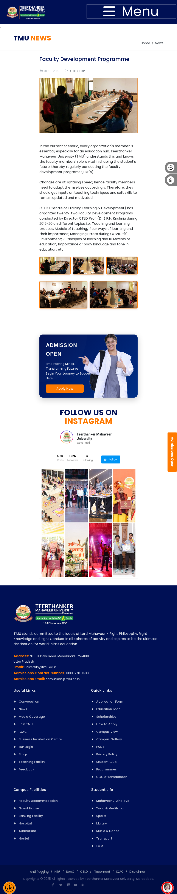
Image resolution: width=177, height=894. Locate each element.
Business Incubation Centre (40, 739)
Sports (101, 816)
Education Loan (108, 709)
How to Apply (106, 724)
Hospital (25, 823)
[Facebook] (52, 885)
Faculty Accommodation (38, 801)
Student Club (106, 762)
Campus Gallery (109, 739)
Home (145, 43)
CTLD (84, 871)
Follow (110, 459)
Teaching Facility (32, 762)
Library (101, 823)
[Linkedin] (68, 885)
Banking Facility (31, 816)
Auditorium (27, 831)
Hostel (24, 838)
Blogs (23, 754)
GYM (99, 846)
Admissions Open (172, 452)
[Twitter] (60, 885)
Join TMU (26, 724)
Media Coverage (32, 716)
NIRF (57, 871)
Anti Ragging (39, 871)
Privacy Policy (106, 754)
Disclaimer (137, 871)
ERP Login (26, 747)
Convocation (29, 701)
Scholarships (106, 716)
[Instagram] (82, 885)
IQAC (23, 732)
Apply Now (64, 388)
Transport (104, 838)
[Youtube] (75, 885)
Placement (102, 871)
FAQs (100, 747)
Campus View (107, 732)
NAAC (70, 871)
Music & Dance (107, 831)
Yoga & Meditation (110, 808)
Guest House (29, 808)
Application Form (109, 701)
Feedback (26, 769)
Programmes (106, 769)
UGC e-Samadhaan (111, 777)
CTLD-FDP (77, 71)
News (159, 43)
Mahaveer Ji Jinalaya (112, 801)
